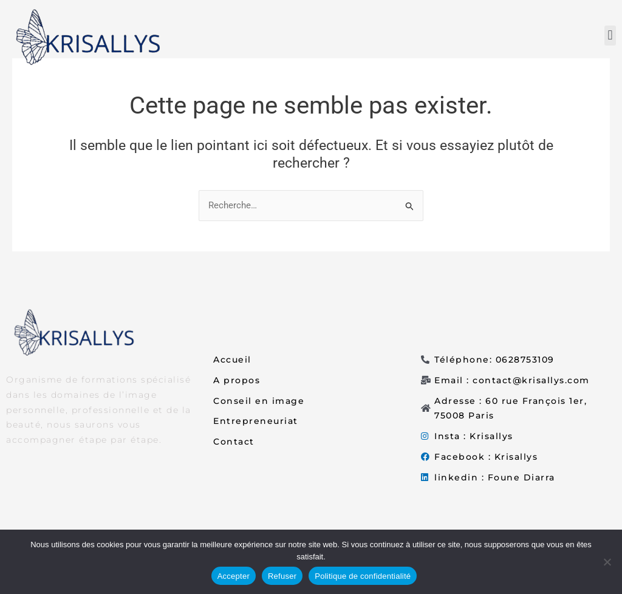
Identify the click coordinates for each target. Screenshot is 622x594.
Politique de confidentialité (363, 576)
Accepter (233, 576)
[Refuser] (607, 562)
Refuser (282, 576)
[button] (610, 36)
